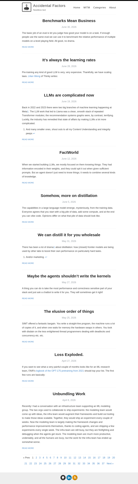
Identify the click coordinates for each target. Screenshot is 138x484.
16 (94, 457)
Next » (110, 463)
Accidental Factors (49, 6)
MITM (86, 7)
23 (35, 463)
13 (79, 457)
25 (45, 463)
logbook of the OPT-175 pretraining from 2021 (60, 370)
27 (55, 463)
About (112, 7)
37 (103, 463)
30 (69, 463)
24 (40, 463)
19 (108, 457)
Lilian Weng (34, 76)
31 (74, 463)
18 (104, 457)
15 (89, 457)
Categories (99, 7)
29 (64, 463)
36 (98, 463)
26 (50, 463)
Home (76, 7)
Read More (28, 47)
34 (88, 463)
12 (75, 457)
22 (30, 463)
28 (59, 463)
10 (65, 457)
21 (26, 463)
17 (99, 457)
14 (84, 457)
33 (84, 463)
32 (79, 463)
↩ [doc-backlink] (34, 133)
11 (70, 457)
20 (113, 457)
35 (93, 463)
